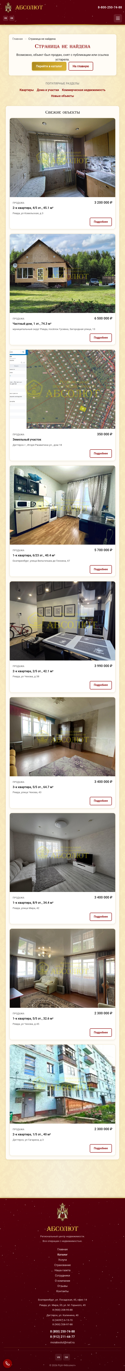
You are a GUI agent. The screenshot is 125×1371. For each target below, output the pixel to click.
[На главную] (23, 7)
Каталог (62, 1254)
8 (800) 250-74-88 (62, 1331)
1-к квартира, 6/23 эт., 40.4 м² (34, 555)
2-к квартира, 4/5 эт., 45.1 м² (33, 208)
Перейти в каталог (49, 66)
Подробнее (101, 221)
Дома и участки (48, 90)
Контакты (62, 1291)
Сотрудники (62, 1275)
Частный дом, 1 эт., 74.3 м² (32, 323)
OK (11, 18)
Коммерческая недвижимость (84, 90)
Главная (18, 39)
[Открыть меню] (118, 18)
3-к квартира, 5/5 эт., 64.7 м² (33, 787)
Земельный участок (27, 439)
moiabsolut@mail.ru (62, 1342)
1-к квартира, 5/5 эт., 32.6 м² (33, 1018)
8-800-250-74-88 (110, 7)
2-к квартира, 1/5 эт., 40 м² (32, 1134)
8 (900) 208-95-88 (62, 1309)
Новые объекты (62, 96)
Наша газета (62, 1270)
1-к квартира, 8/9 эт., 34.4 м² (33, 902)
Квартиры (26, 90)
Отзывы (62, 1286)
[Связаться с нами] (7, 1363)
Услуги (62, 1260)
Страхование (62, 1265)
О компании (62, 1280)
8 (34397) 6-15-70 (62, 1319)
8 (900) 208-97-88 (62, 1324)
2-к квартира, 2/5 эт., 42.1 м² (33, 671)
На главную (81, 66)
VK (5, 18)
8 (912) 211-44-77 (62, 1336)
